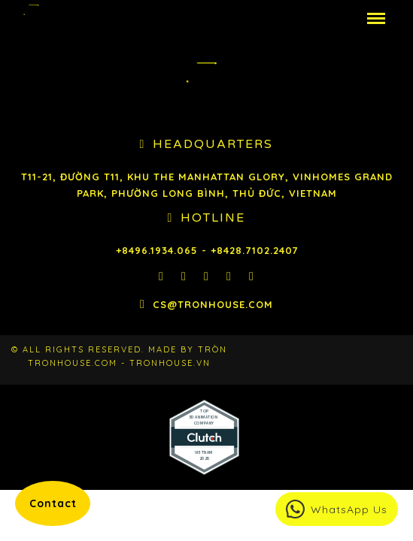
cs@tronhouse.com (213, 304)
